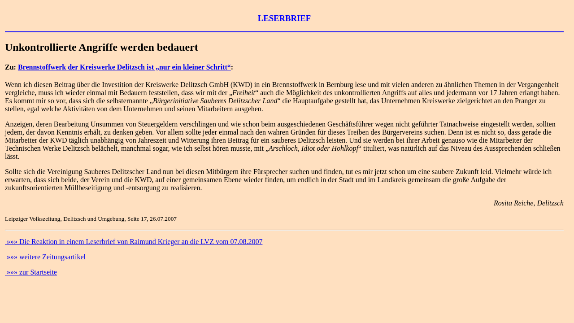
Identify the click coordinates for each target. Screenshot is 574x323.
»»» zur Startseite (31, 272)
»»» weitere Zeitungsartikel (45, 257)
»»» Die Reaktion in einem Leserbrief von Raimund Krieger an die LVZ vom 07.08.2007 (133, 241)
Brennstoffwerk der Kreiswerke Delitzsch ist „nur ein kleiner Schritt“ (124, 67)
